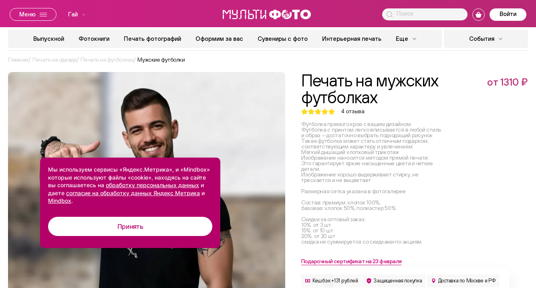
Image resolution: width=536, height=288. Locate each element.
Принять (130, 226)
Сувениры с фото (283, 38)
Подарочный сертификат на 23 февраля (351, 261)
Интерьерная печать (351, 38)
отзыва (353, 111)
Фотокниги (94, 38)
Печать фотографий (152, 38)
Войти (508, 13)
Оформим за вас (219, 38)
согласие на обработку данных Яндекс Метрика (133, 193)
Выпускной (48, 38)
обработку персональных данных (152, 185)
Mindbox (59, 200)
